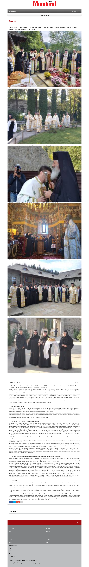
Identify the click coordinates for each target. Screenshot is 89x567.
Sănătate (10, 539)
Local (10, 531)
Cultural (10, 536)
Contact (10, 553)
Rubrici (47, 542)
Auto (47, 536)
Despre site (11, 548)
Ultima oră (12, 21)
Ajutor (10, 550)
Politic (10, 534)
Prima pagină (11, 528)
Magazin (10, 542)
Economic (48, 539)
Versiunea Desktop (13, 545)
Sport (47, 534)
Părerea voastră (12, 556)
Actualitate (48, 531)
